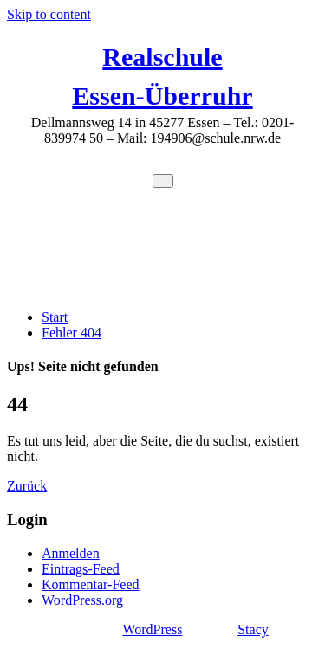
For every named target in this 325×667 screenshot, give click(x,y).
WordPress (152, 629)
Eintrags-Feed (81, 568)
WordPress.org (82, 600)
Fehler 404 (71, 332)
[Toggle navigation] (163, 181)
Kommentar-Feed (91, 584)
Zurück (27, 485)
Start (55, 317)
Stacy (253, 629)
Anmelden (71, 553)
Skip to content (49, 14)
